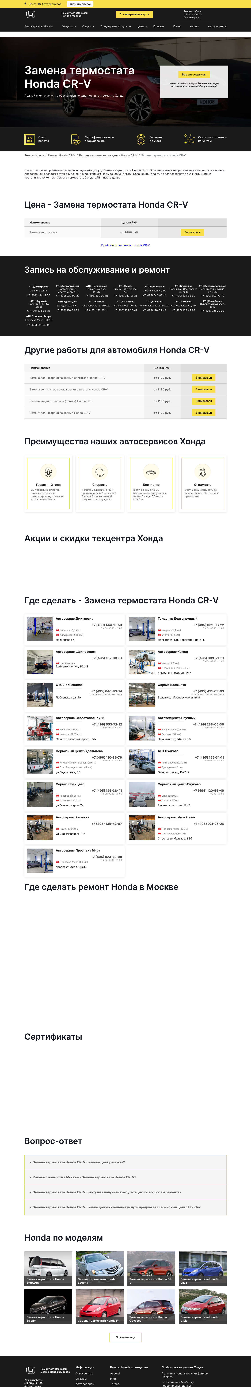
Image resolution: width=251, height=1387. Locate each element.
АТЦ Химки (125, 285)
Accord (115, 1373)
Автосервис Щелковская (76, 651)
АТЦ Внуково (154, 301)
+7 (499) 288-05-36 (38, 310)
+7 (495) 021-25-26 (212, 310)
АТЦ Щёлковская (96, 285)
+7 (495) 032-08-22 (67, 295)
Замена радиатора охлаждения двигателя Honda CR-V (67, 377)
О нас (177, 26)
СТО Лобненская (69, 685)
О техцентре (84, 1373)
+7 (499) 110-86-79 (67, 310)
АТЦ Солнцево (125, 301)
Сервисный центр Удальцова (79, 751)
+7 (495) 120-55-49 (154, 310)
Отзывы (158, 26)
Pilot (113, 1378)
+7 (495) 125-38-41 (125, 310)
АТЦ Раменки (183, 301)
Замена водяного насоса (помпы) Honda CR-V (61, 401)
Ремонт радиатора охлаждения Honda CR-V (60, 413)
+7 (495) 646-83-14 (154, 295)
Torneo (114, 1384)
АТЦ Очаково (96, 301)
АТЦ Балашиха (183, 285)
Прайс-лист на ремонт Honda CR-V (125, 245)
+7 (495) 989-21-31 (125, 295)
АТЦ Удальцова (67, 301)
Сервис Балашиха (172, 685)
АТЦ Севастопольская (212, 285)
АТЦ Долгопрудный (67, 285)
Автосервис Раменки (72, 817)
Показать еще (125, 1337)
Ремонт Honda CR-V (61, 155)
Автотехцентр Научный (177, 718)
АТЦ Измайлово (212, 301)
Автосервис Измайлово (176, 817)
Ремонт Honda (34, 155)
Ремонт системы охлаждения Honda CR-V (108, 155)
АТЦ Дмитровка (38, 286)
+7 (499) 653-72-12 (212, 295)
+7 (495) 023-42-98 (38, 324)
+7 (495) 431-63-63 (183, 295)
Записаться (192, 232)
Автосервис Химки (173, 651)
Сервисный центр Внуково (179, 784)
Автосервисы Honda (38, 26)
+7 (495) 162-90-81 (96, 295)
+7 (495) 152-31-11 (96, 310)
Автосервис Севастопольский (80, 718)
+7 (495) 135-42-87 (183, 310)
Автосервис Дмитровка (74, 618)
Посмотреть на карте (134, 14)
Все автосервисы (194, 74)
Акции (194, 26)
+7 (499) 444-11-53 (38, 295)
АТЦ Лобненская (154, 286)
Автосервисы (217, 26)
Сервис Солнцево (70, 784)
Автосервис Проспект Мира (78, 850)
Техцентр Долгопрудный (177, 618)
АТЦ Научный (38, 301)
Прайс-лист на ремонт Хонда (182, 1367)
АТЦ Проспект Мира (38, 316)
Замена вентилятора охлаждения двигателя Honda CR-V (69, 389)
